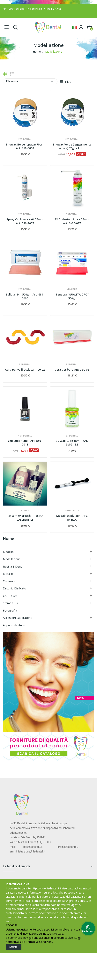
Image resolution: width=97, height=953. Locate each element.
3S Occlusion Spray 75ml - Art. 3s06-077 (72, 221)
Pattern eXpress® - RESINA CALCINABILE (25, 517)
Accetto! (13, 947)
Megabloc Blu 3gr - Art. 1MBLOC (72, 517)
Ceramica (9, 581)
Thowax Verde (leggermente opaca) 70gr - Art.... (72, 146)
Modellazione (12, 559)
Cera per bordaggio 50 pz (72, 369)
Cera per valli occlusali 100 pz (25, 369)
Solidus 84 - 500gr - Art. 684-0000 (25, 296)
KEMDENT (72, 289)
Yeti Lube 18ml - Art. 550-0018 (25, 442)
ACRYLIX (24, 510)
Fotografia (10, 610)
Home (8, 539)
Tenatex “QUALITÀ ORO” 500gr (72, 296)
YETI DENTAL (25, 139)
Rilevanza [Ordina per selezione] (30, 81)
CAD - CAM (10, 596)
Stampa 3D (10, 603)
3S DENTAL (72, 214)
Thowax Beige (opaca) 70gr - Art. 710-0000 (25, 146)
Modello (8, 552)
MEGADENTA (72, 510)
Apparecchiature (14, 625)
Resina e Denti (12, 566)
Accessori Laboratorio (17, 618)
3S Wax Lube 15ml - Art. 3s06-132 (72, 442)
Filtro (67, 82)
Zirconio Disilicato (14, 588)
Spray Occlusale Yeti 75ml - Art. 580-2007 (25, 221)
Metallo (8, 574)
